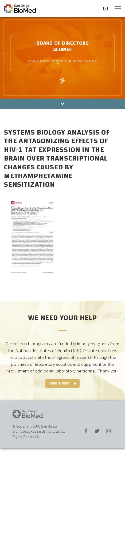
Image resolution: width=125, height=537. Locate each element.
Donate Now (59, 383)
